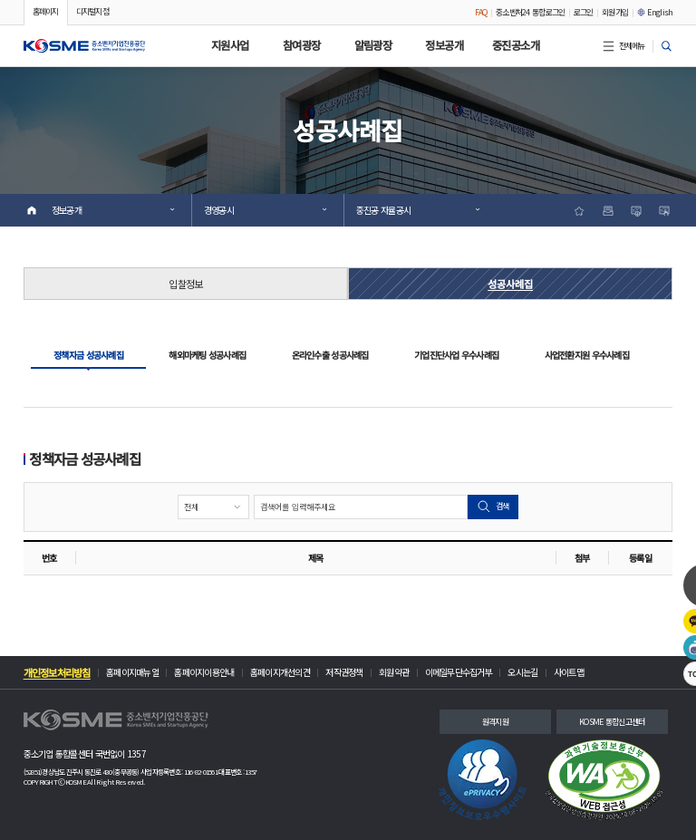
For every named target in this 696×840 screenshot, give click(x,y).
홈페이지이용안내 (204, 672)
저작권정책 (343, 672)
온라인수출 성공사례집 (330, 355)
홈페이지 (46, 11)
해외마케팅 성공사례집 (207, 355)
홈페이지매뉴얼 (132, 672)
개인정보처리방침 (57, 672)
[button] (85, 46)
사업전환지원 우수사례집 (587, 355)
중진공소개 (515, 45)
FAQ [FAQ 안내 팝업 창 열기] (481, 12)
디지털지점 (92, 11)
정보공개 (444, 45)
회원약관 (394, 672)
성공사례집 (510, 283)
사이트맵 (569, 672)
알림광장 (373, 45)
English (655, 12)
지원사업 (230, 45)
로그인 (584, 12)
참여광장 (302, 45)
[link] (483, 779)
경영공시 (265, 210)
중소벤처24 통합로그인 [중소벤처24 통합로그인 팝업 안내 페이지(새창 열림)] (530, 12)
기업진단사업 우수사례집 (456, 355)
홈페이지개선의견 (280, 672)
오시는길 (522, 672)
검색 (493, 506)
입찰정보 (185, 283)
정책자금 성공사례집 (88, 355)
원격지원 (495, 722)
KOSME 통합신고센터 (611, 722)
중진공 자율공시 (417, 210)
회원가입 (615, 12)
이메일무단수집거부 (458, 672)
